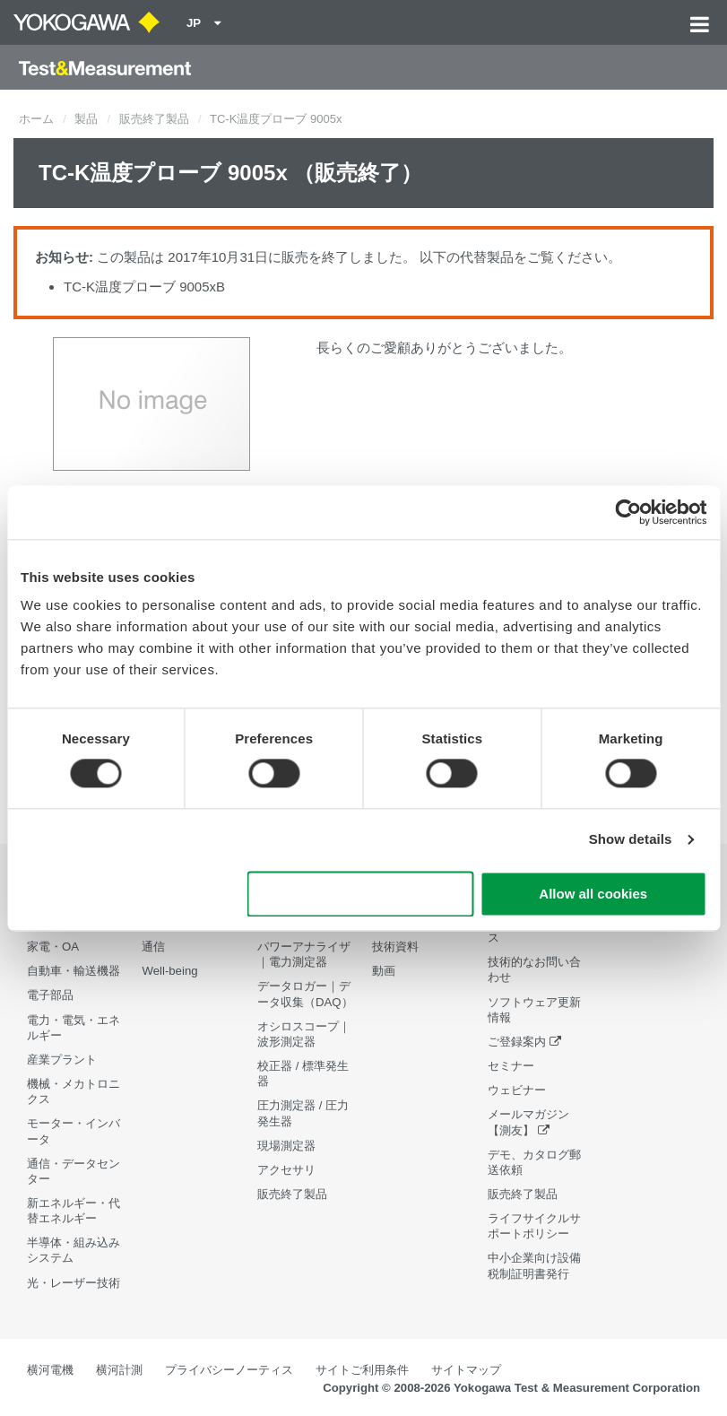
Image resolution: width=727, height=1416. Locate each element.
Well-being (169, 970)
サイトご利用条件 (362, 1370)
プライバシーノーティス (229, 1370)
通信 (153, 946)
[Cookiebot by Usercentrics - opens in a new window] (628, 512)
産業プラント (62, 1059)
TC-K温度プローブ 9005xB (144, 286)
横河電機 (50, 1370)
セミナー (511, 1066)
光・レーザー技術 (73, 1283)
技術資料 (395, 946)
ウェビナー (517, 1090)
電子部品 (50, 995)
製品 (86, 119)
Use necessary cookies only (360, 893)
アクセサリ (286, 1170)
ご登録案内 (517, 1041)
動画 (383, 970)
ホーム (36, 119)
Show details (630, 839)
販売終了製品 (154, 119)
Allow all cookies (593, 893)
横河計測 (119, 1370)
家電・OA (53, 946)
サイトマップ (466, 1370)
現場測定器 (286, 1145)
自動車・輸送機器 (73, 970)
